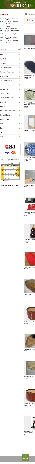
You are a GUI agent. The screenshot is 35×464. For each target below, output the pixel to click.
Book (1, 128)
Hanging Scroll (4, 119)
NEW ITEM (3, 55)
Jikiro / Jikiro (27, 294)
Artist (1, 124)
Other (1, 137)
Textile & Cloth (4, 93)
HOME (26, 14)
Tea (1, 132)
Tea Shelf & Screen (6, 80)
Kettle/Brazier (4, 76)
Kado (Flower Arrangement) (8, 111)
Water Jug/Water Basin (7, 72)
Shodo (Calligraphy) (6, 115)
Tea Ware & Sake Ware (7, 98)
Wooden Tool (4, 89)
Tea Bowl (3, 59)
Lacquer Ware (4, 106)
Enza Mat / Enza (28, 376)
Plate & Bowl (4, 102)
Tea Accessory (4, 85)
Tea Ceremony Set (5, 68)
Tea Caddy (3, 63)
